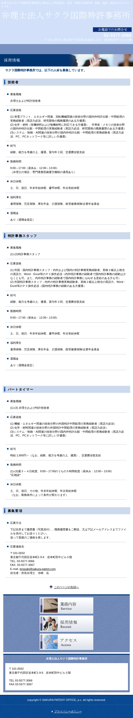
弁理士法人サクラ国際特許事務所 (66, 17)
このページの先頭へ (66, 587)
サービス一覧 (67, 605)
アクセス (67, 642)
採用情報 (67, 624)
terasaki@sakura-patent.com (38, 568)
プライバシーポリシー (68, 711)
